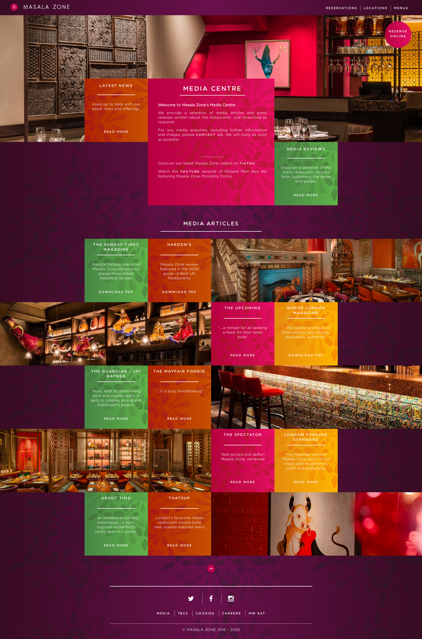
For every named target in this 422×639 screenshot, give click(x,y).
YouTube (190, 171)
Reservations (341, 8)
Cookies (205, 613)
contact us (209, 135)
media (163, 613)
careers (231, 613)
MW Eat (257, 613)
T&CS (183, 613)
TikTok (247, 163)
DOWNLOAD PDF (179, 292)
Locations (376, 8)
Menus (401, 8)
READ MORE (306, 195)
